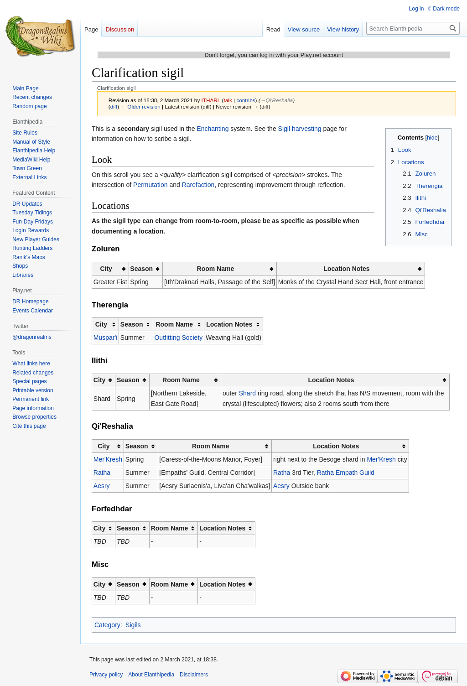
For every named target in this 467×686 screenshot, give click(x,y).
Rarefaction (198, 184)
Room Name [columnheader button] (215, 268)
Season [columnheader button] (141, 268)
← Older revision (140, 106)
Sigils (132, 625)
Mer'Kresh (107, 459)
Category (107, 625)
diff (113, 106)
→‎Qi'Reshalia (276, 100)
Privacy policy (106, 674)
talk (228, 100)
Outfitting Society (178, 337)
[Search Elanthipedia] (413, 28)
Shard (247, 393)
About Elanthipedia (151, 674)
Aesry (101, 485)
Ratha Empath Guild (345, 472)
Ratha (101, 472)
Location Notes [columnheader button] (346, 268)
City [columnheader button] (106, 268)
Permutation (151, 184)
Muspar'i (105, 337)
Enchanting (212, 128)
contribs (245, 100)
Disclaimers (194, 674)
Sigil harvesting (300, 128)
